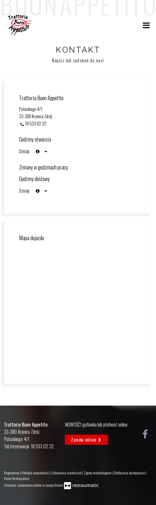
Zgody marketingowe (98, 472)
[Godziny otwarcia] (45, 151)
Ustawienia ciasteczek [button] (66, 472)
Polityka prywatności (36, 472)
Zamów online (86, 440)
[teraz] (38, 151)
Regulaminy (12, 472)
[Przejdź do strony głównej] (19, 25)
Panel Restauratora (16, 478)
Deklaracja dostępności (130, 472)
